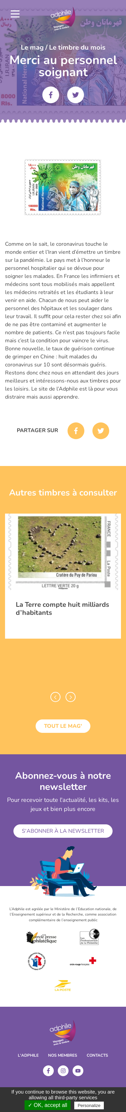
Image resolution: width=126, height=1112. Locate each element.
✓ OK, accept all (47, 1105)
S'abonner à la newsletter (63, 831)
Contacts (97, 1055)
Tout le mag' (63, 726)
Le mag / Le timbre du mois (63, 47)
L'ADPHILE (28, 1055)
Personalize (89, 1105)
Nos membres (62, 1055)
